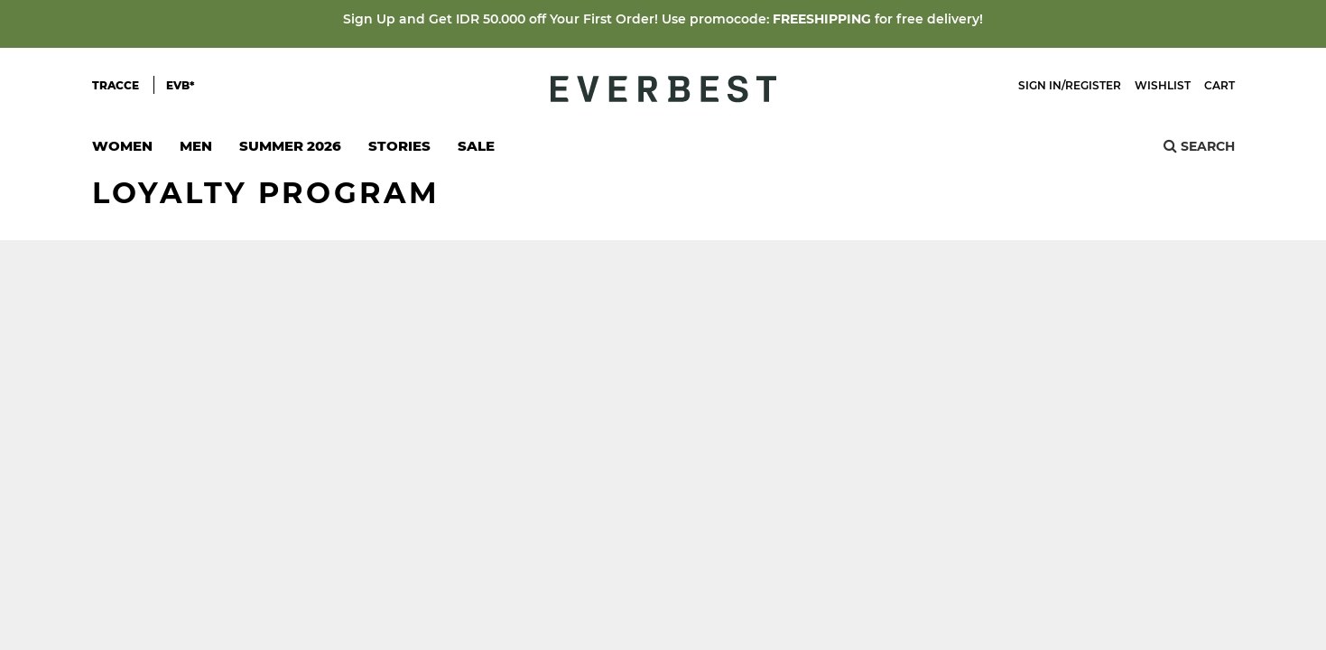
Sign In (1040, 85)
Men (196, 151)
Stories (399, 145)
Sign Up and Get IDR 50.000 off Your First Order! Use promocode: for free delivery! (663, 19)
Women (122, 151)
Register (1093, 85)
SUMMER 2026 (290, 145)
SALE (476, 145)
